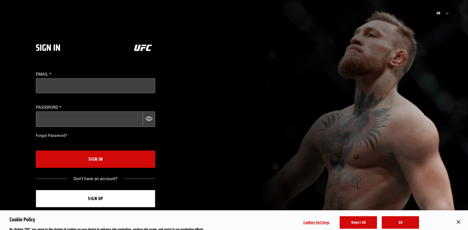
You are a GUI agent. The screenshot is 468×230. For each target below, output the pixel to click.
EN (438, 13)
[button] (149, 119)
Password (48, 107)
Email (43, 74)
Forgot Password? (51, 136)
